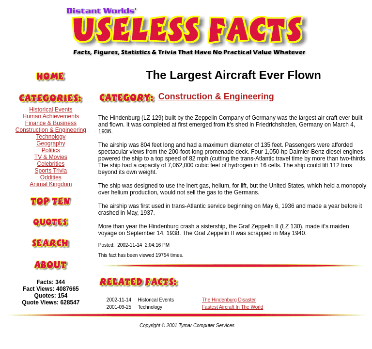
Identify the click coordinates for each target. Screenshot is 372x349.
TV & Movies (50, 157)
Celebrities (51, 163)
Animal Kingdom (51, 184)
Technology (51, 136)
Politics (51, 150)
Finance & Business (51, 123)
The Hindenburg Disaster (229, 299)
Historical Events (50, 109)
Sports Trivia (51, 170)
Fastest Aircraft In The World (232, 307)
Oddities (51, 177)
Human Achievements (50, 116)
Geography (50, 143)
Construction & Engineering (51, 130)
